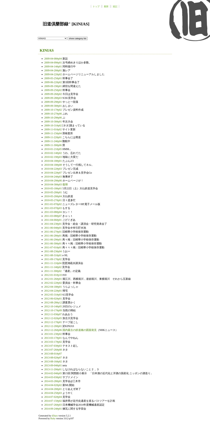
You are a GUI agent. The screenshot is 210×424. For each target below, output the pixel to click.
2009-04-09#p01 (53, 62)
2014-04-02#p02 (53, 385)
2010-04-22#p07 (53, 172)
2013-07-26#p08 (53, 349)
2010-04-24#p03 (53, 176)
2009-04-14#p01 (53, 66)
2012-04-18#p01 (53, 286)
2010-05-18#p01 (53, 188)
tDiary (55, 415)
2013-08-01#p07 (53, 353)
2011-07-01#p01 (53, 247)
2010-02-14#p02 (53, 153)
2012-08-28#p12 (53, 302)
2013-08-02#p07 (53, 357)
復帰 (65, 184)
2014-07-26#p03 (53, 404)
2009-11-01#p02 (53, 129)
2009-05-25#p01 (53, 78)
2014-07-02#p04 (53, 396)
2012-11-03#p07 (53, 314)
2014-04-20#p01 (53, 389)
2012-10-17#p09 (53, 310)
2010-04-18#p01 (53, 160)
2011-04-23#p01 (53, 223)
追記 (115, 6)
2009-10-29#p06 (53, 117)
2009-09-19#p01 (53, 86)
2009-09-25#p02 (53, 90)
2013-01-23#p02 (53, 334)
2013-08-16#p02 (53, 361)
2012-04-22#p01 (53, 290)
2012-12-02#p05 (53, 318)
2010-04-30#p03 (53, 184)
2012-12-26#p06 (53, 330)
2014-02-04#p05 (53, 373)
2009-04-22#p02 (53, 74)
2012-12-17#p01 (53, 322)
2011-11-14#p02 (53, 267)
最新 (106, 6)
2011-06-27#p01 (53, 231)
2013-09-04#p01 (53, 365)
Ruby (52, 418)
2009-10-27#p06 (53, 113)
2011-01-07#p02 (53, 204)
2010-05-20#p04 (53, 196)
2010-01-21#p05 (53, 149)
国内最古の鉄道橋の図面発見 (80, 330)
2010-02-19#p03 (53, 157)
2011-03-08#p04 (53, 212)
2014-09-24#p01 (53, 408)
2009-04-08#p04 (53, 58)
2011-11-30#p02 (53, 271)
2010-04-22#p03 (53, 168)
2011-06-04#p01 (53, 227)
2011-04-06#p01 (53, 219)
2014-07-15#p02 (53, 400)
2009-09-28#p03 (53, 98)
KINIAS (47, 50)
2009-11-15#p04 (53, 133)
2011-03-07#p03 (53, 208)
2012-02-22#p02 (53, 282)
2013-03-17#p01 (53, 337)
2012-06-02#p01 (53, 298)
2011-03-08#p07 (53, 216)
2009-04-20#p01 (53, 70)
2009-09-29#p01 (53, 101)
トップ (96, 6)
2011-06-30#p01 (53, 243)
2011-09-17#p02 (53, 259)
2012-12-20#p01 (53, 326)
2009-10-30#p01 (53, 121)
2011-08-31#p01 (53, 255)
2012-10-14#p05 (53, 306)
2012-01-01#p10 (53, 275)
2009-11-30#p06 (53, 145)
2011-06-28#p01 (53, 235)
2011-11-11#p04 (53, 263)
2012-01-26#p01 (53, 278)
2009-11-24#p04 (53, 141)
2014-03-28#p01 (53, 381)
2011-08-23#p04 (53, 251)
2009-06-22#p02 (53, 82)
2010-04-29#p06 (53, 180)
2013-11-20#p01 (53, 369)
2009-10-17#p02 (53, 109)
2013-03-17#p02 (53, 341)
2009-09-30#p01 (53, 105)
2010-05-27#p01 (53, 200)
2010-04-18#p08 (53, 164)
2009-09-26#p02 (53, 94)
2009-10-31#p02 (53, 125)
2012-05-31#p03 (53, 294)
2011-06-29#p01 (53, 239)
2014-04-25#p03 (53, 393)
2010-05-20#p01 (53, 192)
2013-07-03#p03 (53, 345)
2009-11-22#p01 (53, 137)
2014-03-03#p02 (53, 377)
